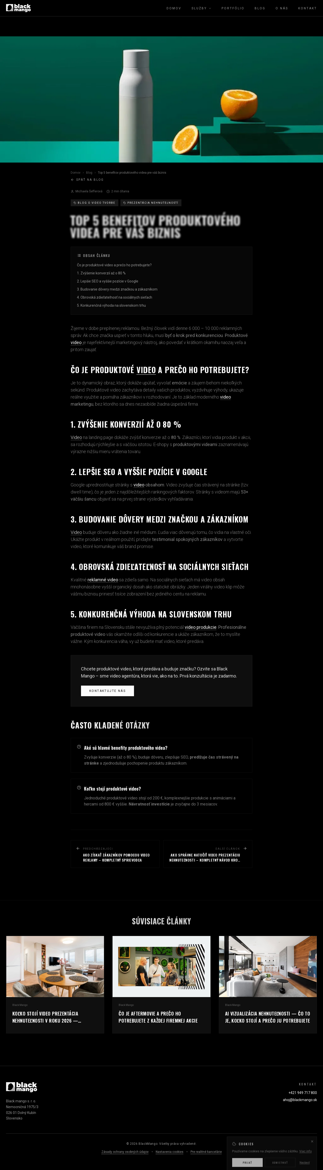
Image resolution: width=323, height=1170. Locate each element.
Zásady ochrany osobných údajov (125, 1152)
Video (76, 437)
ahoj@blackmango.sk (300, 1100)
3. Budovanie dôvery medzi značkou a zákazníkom (117, 290)
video (76, 342)
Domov (174, 8)
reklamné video (103, 579)
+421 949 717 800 (302, 1093)
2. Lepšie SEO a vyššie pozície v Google (107, 281)
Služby (201, 8)
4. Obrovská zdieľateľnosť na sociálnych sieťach (114, 298)
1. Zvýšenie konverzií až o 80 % (101, 273)
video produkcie (201, 627)
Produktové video (103, 390)
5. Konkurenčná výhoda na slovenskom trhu (111, 306)
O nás (282, 8)
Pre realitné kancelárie (206, 1152)
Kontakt (307, 8)
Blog (260, 8)
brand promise (139, 546)
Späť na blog (87, 179)
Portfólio (233, 8)
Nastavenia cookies (169, 1152)
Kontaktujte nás (107, 691)
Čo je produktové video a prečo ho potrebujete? (114, 265)
